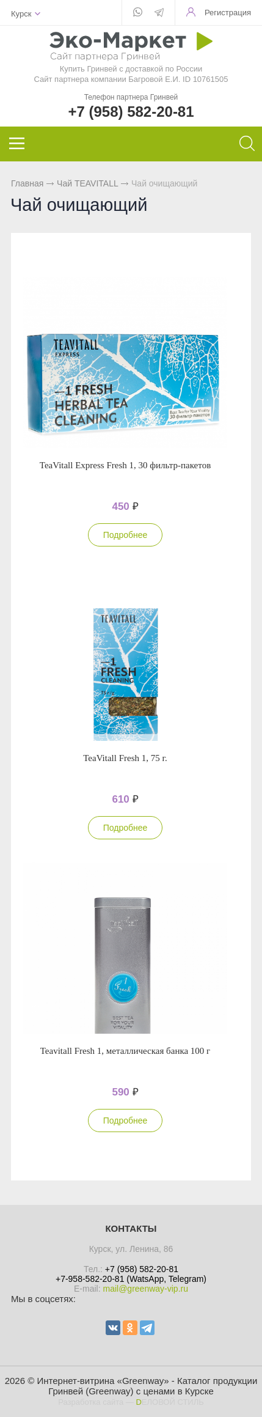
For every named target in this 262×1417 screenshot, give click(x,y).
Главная (27, 183)
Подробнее (125, 535)
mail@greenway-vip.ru (145, 1289)
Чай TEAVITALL (87, 183)
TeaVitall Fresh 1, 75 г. (125, 758)
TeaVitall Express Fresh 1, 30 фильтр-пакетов (125, 465)
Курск (21, 13)
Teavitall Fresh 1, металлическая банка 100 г (125, 1051)
